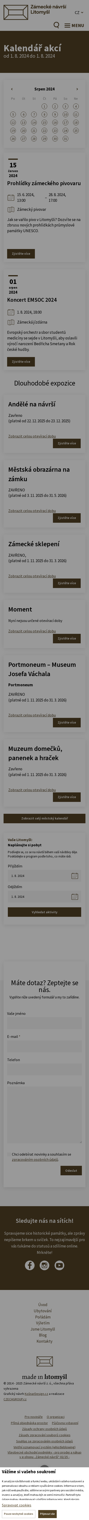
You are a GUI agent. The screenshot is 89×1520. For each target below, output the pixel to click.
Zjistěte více (21, 253)
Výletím (43, 1323)
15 (44, 122)
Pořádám (43, 1317)
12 (13, 122)
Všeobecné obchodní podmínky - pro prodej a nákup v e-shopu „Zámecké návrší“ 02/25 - (44, 1454)
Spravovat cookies (16, 1505)
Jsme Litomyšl (42, 1329)
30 (55, 138)
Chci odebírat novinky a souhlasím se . (41, 1157)
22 (44, 130)
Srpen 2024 (44, 89)
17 (65, 122)
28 (34, 138)
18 (76, 122)
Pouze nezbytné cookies (18, 1513)
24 (65, 130)
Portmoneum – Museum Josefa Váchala (42, 669)
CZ (77, 12)
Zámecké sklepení (33, 544)
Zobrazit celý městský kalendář (44, 818)
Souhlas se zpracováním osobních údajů (44, 1441)
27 (23, 138)
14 (34, 122)
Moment (20, 609)
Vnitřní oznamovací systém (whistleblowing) (44, 1447)
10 (65, 114)
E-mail (13, 1036)
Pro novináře (34, 1417)
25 (76, 130)
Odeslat (71, 1170)
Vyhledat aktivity (44, 912)
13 (23, 122)
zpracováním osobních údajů (35, 1159)
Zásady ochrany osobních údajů (44, 1429)
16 (55, 122)
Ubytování (43, 1310)
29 (44, 138)
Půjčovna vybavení (65, 1423)
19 (13, 130)
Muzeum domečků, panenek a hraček (35, 753)
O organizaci (56, 1417)
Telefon (13, 1059)
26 (13, 138)
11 (76, 114)
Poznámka (16, 1082)
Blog (43, 1335)
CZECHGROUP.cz (15, 1399)
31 (65, 138)
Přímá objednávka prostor (29, 1423)
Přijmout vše (47, 1513)
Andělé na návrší (31, 404)
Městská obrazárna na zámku (39, 474)
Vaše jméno (16, 1013)
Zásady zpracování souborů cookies (44, 1435)
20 (23, 130)
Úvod (42, 1304)
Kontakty (44, 1341)
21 (34, 130)
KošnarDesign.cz (36, 1394)
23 (55, 130)
